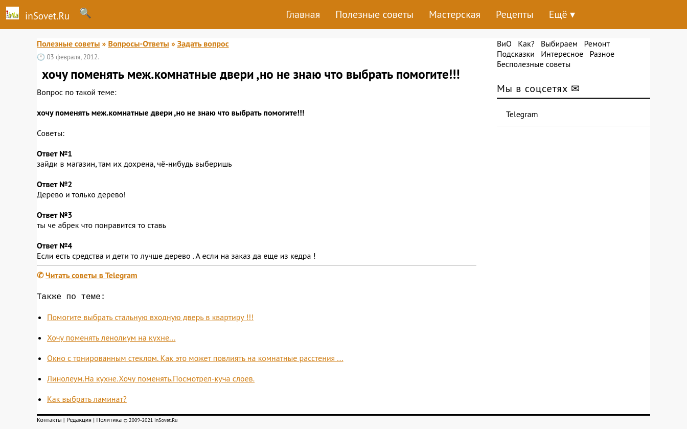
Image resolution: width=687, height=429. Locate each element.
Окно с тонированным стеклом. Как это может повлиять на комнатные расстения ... (195, 360)
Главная (303, 14)
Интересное (562, 54)
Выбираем (559, 43)
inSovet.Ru (35, 14)
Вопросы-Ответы (138, 43)
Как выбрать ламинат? (87, 401)
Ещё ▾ (562, 14)
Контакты (49, 421)
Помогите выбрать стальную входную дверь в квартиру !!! (150, 319)
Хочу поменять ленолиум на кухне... (111, 339)
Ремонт (596, 43)
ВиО (504, 43)
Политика (109, 421)
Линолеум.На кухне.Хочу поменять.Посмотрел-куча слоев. (151, 380)
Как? (526, 43)
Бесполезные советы (533, 64)
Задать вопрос (203, 43)
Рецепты (515, 14)
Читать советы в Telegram (91, 275)
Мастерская (454, 14)
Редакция (78, 421)
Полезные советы (374, 14)
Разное (601, 54)
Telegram (522, 114)
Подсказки (516, 54)
